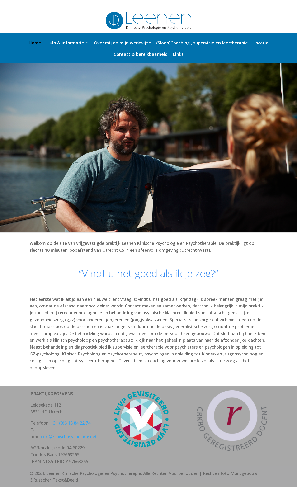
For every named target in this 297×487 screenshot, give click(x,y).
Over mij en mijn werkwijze (122, 43)
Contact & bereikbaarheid (141, 54)
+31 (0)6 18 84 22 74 (70, 423)
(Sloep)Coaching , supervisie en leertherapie (202, 43)
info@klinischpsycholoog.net (69, 436)
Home (34, 43)
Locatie (261, 43)
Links (178, 54)
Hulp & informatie (65, 43)
